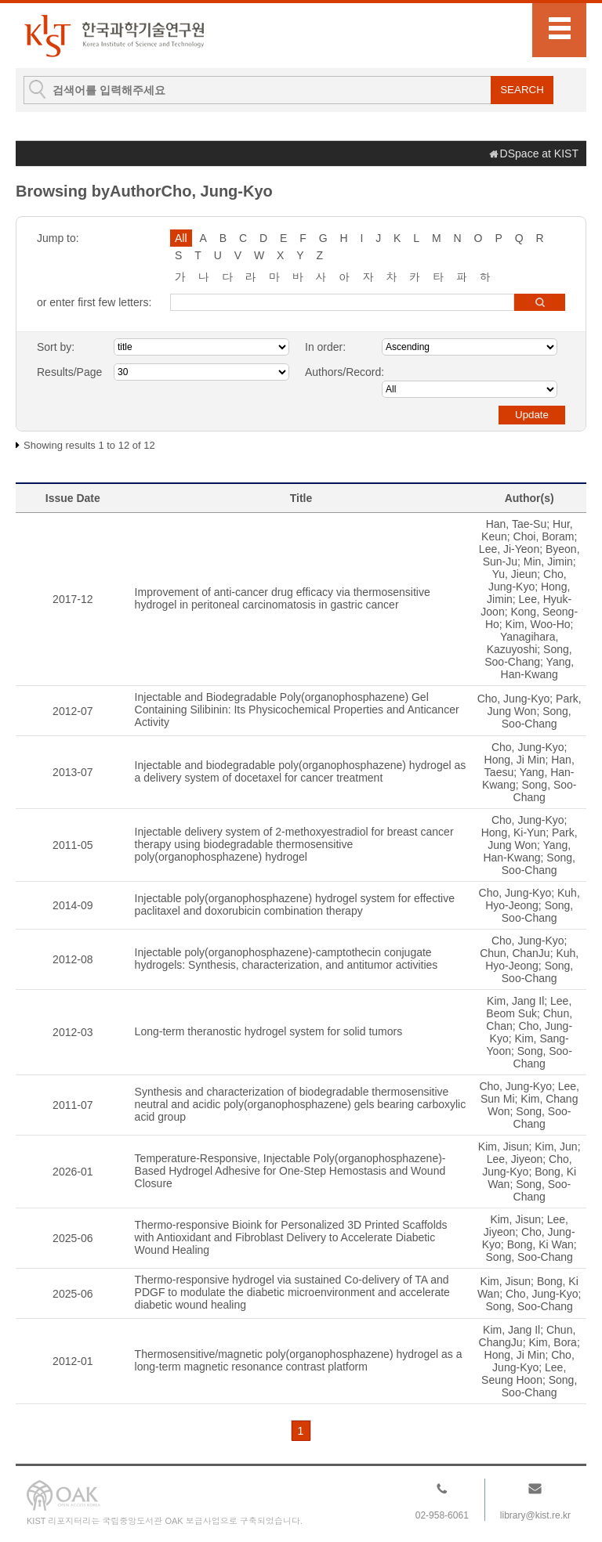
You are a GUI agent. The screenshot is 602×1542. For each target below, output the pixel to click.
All (181, 238)
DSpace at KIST (539, 153)
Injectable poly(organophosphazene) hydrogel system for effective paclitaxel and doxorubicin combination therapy (295, 904)
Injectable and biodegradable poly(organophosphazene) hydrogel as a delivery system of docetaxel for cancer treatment (300, 771)
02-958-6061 (442, 1515)
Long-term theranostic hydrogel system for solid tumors (269, 1031)
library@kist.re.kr (535, 1515)
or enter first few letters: (94, 302)
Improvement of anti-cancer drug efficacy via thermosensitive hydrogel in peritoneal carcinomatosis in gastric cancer (282, 598)
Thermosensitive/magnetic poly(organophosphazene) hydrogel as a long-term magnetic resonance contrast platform (298, 1360)
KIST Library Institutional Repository (114, 35)
